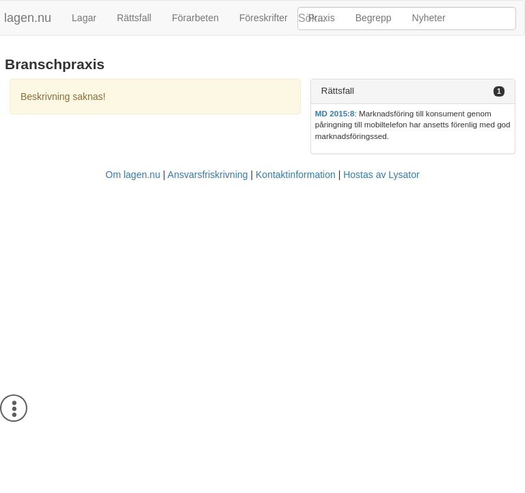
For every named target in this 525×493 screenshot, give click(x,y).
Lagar (84, 17)
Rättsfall (134, 17)
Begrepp (373, 17)
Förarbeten (195, 17)
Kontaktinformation (296, 174)
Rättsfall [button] (337, 91)
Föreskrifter (263, 17)
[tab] (413, 91)
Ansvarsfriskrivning (207, 174)
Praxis (321, 17)
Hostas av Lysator (381, 174)
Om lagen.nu (132, 174)
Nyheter (429, 17)
